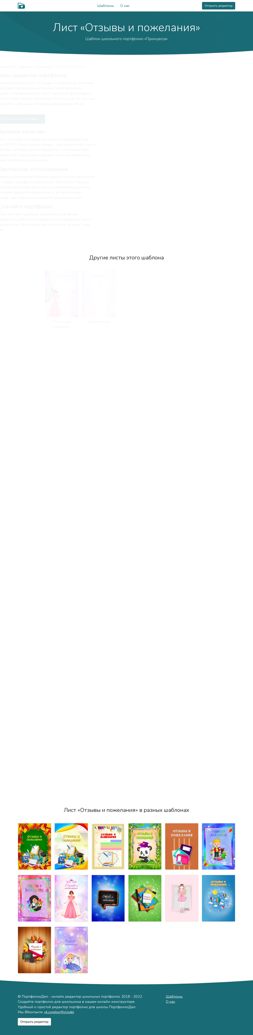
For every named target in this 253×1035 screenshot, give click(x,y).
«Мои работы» (218, 581)
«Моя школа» (71, 518)
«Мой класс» (181, 518)
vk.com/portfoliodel (59, 1012)
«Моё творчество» (182, 581)
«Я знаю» (34, 651)
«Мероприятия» (218, 651)
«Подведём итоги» (71, 783)
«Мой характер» (34, 385)
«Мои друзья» (218, 385)
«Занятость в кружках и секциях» (145, 454)
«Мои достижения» (34, 714)
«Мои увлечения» (71, 449)
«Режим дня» (182, 449)
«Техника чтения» (71, 581)
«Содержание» (71, 321)
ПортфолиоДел (29, 67)
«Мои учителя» (108, 518)
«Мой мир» (145, 321)
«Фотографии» (71, 651)
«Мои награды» (108, 714)
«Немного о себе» (181, 321)
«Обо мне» (108, 321)
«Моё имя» (219, 321)
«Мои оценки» (34, 581)
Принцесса (71, 67)
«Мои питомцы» (108, 449)
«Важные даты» (34, 449)
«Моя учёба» (34, 518)
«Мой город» (71, 385)
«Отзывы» (34, 783)
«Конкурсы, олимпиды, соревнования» (145, 587)
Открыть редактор (219, 6)
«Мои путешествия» (108, 651)
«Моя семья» (145, 385)
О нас (125, 5)
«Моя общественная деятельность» (145, 720)
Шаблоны (105, 5)
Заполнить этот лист (43, 119)
